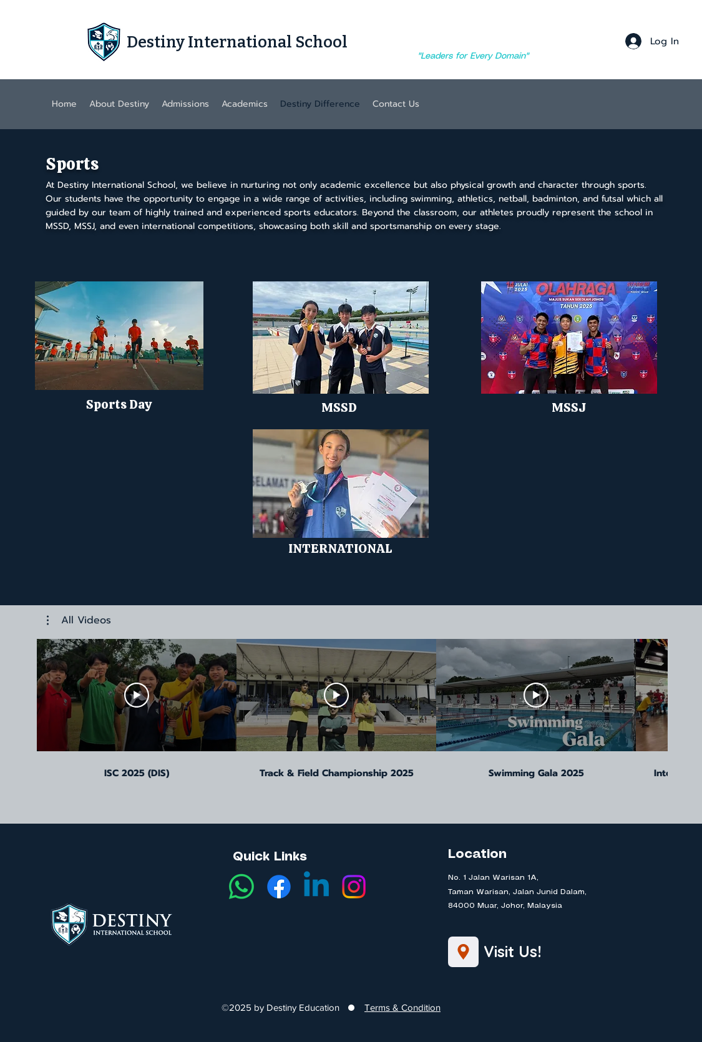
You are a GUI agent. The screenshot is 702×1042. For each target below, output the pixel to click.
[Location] (463, 952)
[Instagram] (353, 886)
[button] (119, 335)
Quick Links (270, 857)
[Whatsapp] (241, 886)
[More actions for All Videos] (79, 620)
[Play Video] (136, 695)
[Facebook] (279, 886)
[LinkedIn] (316, 886)
